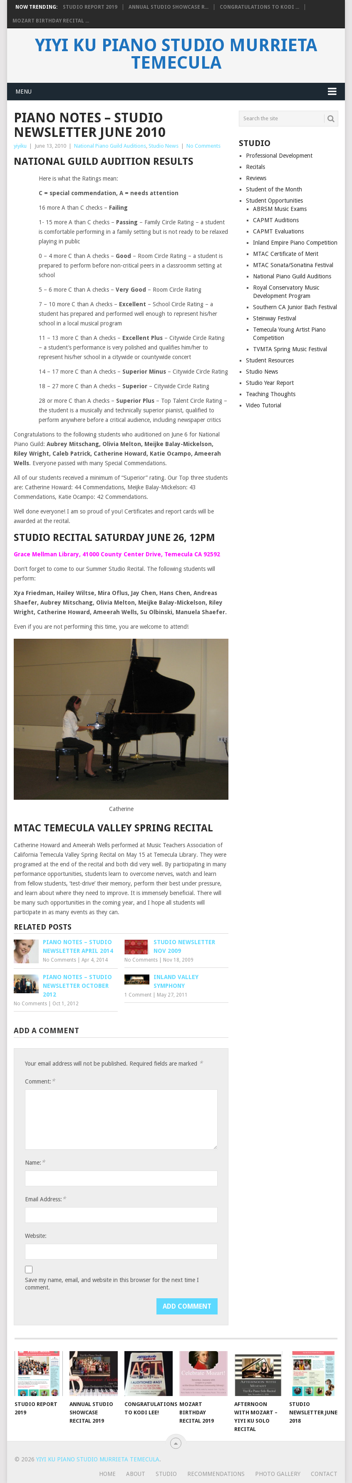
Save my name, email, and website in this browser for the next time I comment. (112, 1284)
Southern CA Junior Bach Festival (295, 307)
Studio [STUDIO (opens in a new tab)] (166, 1474)
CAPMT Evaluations (278, 231)
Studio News (163, 146)
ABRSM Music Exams (280, 209)
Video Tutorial (263, 405)
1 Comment (137, 995)
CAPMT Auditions (276, 220)
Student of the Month (274, 189)
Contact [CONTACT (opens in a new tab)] (324, 1474)
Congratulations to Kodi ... (259, 7)
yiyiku (20, 146)
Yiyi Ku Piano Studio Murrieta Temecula (176, 54)
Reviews (256, 178)
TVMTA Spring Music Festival (290, 349)
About (135, 1474)
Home (107, 1474)
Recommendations (216, 1474)
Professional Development (279, 155)
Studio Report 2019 (90, 7)
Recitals (255, 167)
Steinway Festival (274, 318)
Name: (35, 1162)
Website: (36, 1236)
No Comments (203, 146)
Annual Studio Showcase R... (168, 7)
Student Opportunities (274, 200)
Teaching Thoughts (270, 394)
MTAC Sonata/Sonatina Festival (293, 265)
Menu (23, 91)
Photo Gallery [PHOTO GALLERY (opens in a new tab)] (277, 1474)
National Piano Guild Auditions (110, 146)
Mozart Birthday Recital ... (50, 21)
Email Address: (45, 1199)
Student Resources (270, 360)
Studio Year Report (270, 382)
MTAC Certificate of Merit (285, 253)
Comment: (40, 1081)
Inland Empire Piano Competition (295, 242)
